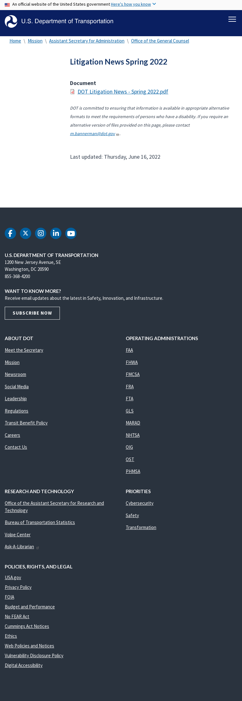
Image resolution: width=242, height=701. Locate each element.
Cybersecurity (139, 506)
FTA (129, 402)
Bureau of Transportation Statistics (40, 525)
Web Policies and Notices (29, 649)
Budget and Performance (30, 610)
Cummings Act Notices (27, 629)
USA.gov (13, 581)
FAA (129, 353)
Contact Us (16, 450)
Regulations (16, 414)
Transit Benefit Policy (26, 426)
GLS (130, 414)
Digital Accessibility (24, 668)
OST (130, 462)
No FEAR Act (17, 620)
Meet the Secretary (24, 353)
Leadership (16, 402)
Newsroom (15, 377)
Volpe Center (18, 538)
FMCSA (133, 377)
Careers (12, 438)
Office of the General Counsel (160, 44)
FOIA (9, 600)
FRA (130, 390)
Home (15, 44)
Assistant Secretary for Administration (86, 44)
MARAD (133, 426)
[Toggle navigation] (232, 19)
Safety (132, 518)
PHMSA (133, 474)
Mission (35, 44)
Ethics (11, 639)
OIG (129, 450)
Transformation (141, 530)
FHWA (132, 365)
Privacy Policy (18, 590)
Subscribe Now (32, 316)
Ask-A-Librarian (22, 550)
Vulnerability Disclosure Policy (34, 659)
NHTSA (133, 438)
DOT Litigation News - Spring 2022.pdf (123, 94)
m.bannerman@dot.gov (94, 137)
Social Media (17, 390)
